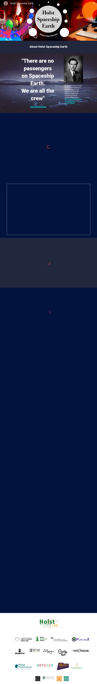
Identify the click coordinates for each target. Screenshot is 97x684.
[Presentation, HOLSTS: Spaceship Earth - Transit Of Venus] (48, 209)
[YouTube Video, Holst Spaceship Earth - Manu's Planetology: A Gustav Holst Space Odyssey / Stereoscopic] (48, 420)
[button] (94, 3)
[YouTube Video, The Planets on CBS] (48, 531)
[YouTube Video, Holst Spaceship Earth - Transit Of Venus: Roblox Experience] (48, 364)
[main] (48, 47)
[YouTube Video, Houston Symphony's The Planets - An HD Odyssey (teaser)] (45, 586)
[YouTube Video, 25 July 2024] (48, 475)
